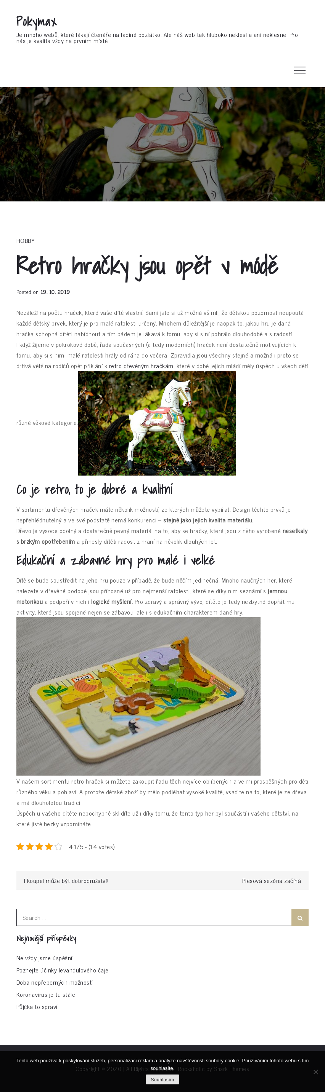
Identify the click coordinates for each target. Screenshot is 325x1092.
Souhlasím (162, 1079)
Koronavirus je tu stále (46, 994)
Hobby (25, 240)
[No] (315, 1072)
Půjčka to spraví (37, 1006)
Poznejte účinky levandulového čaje (62, 970)
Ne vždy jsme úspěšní (44, 958)
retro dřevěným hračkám (141, 365)
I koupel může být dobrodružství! (66, 880)
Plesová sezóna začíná (271, 880)
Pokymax (36, 21)
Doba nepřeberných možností (54, 982)
